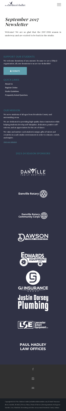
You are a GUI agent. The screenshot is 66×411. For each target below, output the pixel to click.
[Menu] (58, 4)
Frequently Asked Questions (16, 95)
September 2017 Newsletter (21, 21)
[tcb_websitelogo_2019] (27, 4)
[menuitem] (58, 4)
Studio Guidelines (12, 91)
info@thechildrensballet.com (38, 401)
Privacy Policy (25, 405)
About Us (9, 84)
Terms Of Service (36, 405)
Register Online (11, 87)
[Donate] (15, 71)
